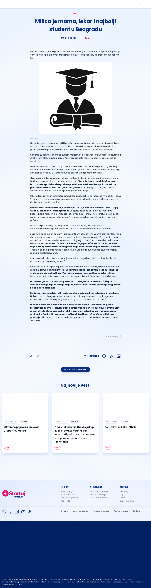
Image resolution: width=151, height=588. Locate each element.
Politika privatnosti (101, 511)
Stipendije (96, 486)
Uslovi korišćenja (80, 511)
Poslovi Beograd (68, 491)
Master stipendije (98, 494)
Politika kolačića (121, 511)
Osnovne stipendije (99, 491)
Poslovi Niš (65, 501)
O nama (64, 511)
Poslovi (65, 486)
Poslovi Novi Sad (68, 494)
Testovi (123, 497)
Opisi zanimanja (127, 501)
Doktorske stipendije (99, 497)
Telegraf (116, 336)
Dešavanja (124, 491)
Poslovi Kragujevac (69, 497)
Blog (121, 494)
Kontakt (136, 511)
